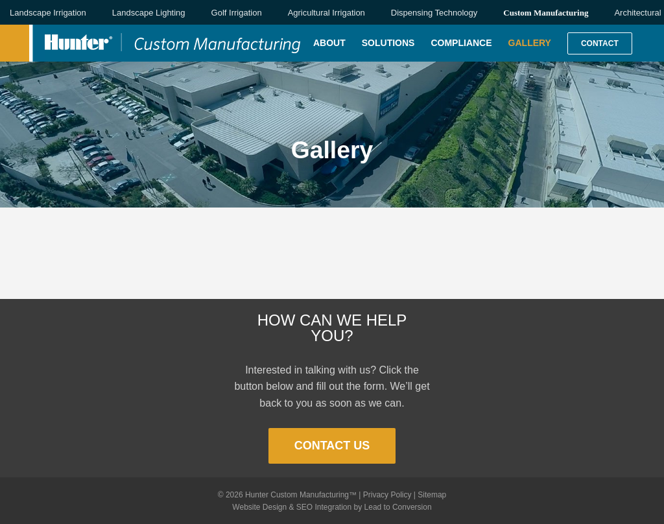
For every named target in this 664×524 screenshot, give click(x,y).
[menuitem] (337, 43)
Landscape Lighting (148, 13)
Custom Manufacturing (545, 13)
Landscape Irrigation (48, 13)
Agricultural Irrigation (326, 13)
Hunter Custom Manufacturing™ (301, 494)
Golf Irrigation (236, 13)
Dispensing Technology (434, 13)
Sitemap (432, 494)
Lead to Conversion (398, 507)
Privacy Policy (387, 494)
